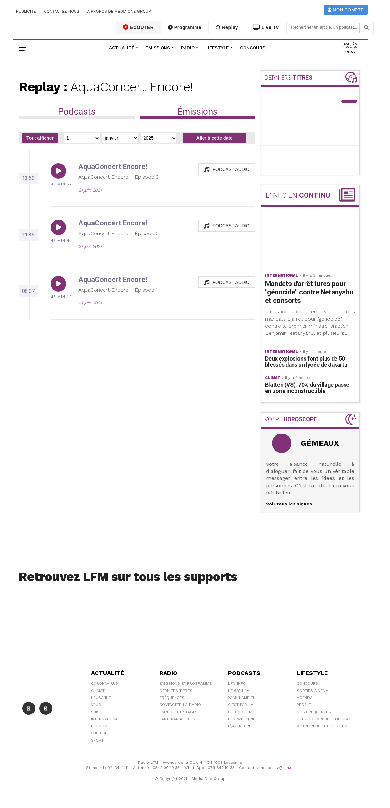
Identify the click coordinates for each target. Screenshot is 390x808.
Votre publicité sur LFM (322, 726)
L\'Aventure (239, 726)
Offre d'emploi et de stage (325, 719)
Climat (98, 691)
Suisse (98, 712)
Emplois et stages (178, 712)
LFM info (237, 684)
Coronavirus (104, 684)
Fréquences (171, 698)
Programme (184, 27)
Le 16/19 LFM (240, 712)
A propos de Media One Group (119, 11)
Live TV (266, 27)
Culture (99, 734)
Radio (188, 47)
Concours (252, 47)
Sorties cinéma (312, 691)
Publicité (26, 11)
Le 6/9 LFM (239, 691)
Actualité (122, 47)
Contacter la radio (180, 705)
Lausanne (101, 698)
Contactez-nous (61, 11)
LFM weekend (242, 719)
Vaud (96, 705)
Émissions (157, 47)
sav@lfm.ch (283, 768)
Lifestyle (217, 47)
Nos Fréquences (314, 712)
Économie (101, 726)
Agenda (305, 698)
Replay (227, 27)
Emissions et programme (185, 684)
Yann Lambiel (241, 698)
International (105, 719)
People (304, 705)
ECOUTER (138, 27)
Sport (97, 741)
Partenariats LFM (177, 719)
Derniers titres (175, 691)
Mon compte (346, 9)
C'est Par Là (240, 705)
